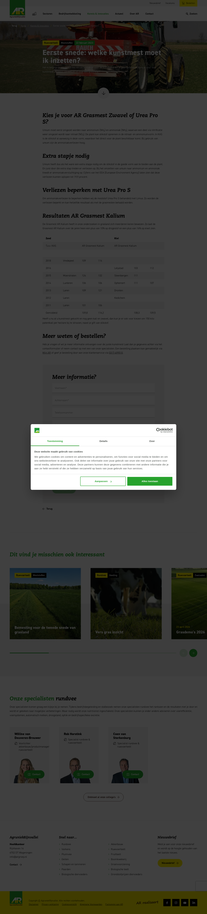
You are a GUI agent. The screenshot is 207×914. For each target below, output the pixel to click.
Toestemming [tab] (55, 441)
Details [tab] (103, 441)
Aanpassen (103, 481)
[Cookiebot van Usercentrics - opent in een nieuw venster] (158, 430)
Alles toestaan (150, 481)
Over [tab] (152, 441)
